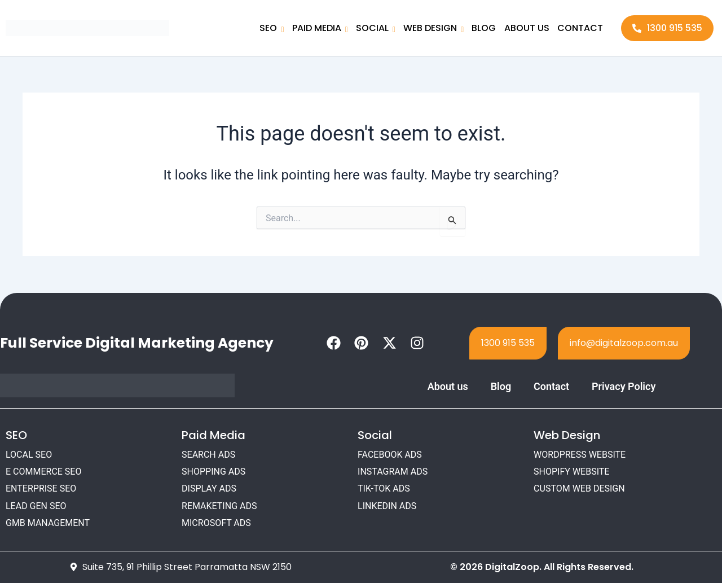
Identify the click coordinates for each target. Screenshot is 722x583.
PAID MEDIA (320, 29)
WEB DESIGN (434, 29)
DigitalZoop (512, 566)
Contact (551, 386)
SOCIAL (376, 29)
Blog (501, 386)
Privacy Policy (623, 386)
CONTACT (580, 27)
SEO (272, 29)
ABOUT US (526, 27)
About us (447, 386)
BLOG (484, 27)
